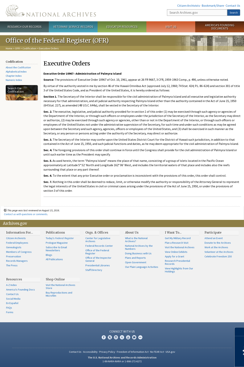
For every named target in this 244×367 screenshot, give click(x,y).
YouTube (128, 337)
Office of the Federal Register (97, 252)
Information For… (19, 232)
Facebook (103, 337)
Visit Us (170, 27)
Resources (14, 279)
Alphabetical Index (16, 71)
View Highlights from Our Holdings (179, 270)
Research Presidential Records (177, 262)
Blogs (49, 255)
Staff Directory (93, 270)
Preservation (13, 256)
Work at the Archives (216, 247)
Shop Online (55, 279)
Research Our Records (24, 27)
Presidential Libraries (97, 265)
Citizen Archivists (188, 5)
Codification (29, 48)
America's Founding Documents (219, 26)
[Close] (239, 331)
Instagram (116, 337)
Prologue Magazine (57, 242)
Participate (213, 232)
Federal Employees (17, 242)
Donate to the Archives (218, 242)
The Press (12, 265)
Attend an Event (214, 238)
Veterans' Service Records (73, 27)
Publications (55, 232)
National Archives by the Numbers (139, 247)
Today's (60, 238)
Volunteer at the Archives (219, 252)
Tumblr (122, 337)
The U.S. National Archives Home (51, 11)
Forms (9, 312)
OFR (17, 48)
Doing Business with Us (138, 253)
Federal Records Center (99, 245)
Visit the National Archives (179, 247)
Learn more (210, 360)
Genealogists (13, 247)
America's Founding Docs (20, 289)
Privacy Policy (107, 351)
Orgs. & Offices (96, 232)
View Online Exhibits (176, 252)
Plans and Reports (135, 257)
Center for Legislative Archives (97, 239)
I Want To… (173, 232)
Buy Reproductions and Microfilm (59, 294)
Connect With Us (122, 331)
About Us (132, 232)
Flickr (140, 337)
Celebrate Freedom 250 (218, 256)
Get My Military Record (178, 238)
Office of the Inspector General (98, 259)
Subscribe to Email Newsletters (56, 249)
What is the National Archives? (136, 239)
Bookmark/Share (213, 5)
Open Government (135, 262)
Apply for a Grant (174, 256)
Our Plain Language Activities (141, 267)
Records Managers (17, 260)
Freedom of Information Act (132, 351)
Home (9, 48)
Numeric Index (14, 80)
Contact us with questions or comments (25, 214)
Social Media (13, 298)
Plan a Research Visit (176, 242)
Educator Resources (122, 27)
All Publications (54, 259)
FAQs (9, 307)
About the (18, 67)
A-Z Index (11, 285)
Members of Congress (19, 252)
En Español (12, 303)
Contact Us (233, 5)
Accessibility (90, 351)
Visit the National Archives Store (60, 286)
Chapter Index (14, 75)
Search (234, 12)
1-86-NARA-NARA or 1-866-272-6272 (122, 361)
